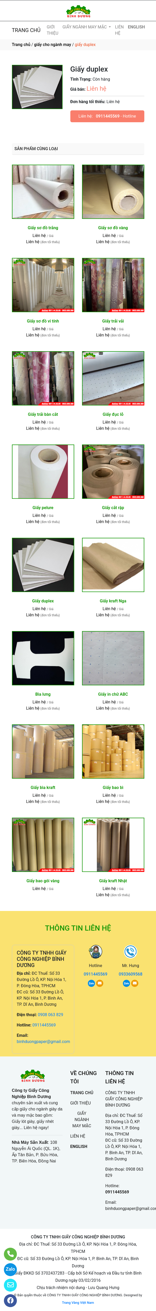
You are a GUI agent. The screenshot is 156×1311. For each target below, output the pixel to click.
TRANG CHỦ (26, 30)
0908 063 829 (50, 1014)
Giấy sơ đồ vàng (113, 227)
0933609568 (131, 974)
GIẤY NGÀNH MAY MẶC (85, 27)
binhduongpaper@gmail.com (43, 1041)
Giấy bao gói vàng (42, 880)
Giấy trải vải (113, 321)
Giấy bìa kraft (43, 787)
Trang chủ (21, 44)
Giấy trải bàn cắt (43, 414)
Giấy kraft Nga (113, 601)
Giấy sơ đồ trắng (43, 227)
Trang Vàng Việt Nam (78, 1303)
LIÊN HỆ (119, 30)
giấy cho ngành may (52, 44)
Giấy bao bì (113, 787)
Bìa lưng (43, 694)
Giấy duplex (43, 601)
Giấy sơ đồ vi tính (43, 321)
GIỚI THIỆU (52, 30)
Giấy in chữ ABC (113, 694)
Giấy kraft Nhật (113, 880)
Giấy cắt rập (113, 507)
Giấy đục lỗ (113, 414)
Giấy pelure (42, 507)
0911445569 (107, 116)
